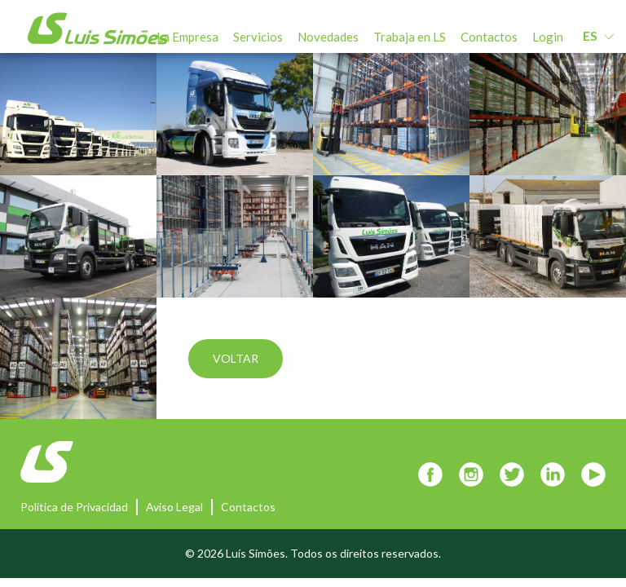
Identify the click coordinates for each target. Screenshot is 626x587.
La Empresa (187, 36)
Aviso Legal (174, 507)
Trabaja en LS (409, 36)
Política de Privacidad (74, 507)
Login (547, 36)
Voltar (235, 358)
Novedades (328, 36)
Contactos (489, 36)
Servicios (258, 36)
